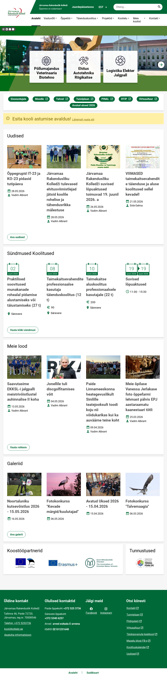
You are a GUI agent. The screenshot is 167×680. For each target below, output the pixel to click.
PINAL (108, 99)
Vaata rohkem (18, 447)
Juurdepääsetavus (83, 6)
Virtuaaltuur (149, 99)
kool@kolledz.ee (13, 629)
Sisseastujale (18, 99)
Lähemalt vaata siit (83, 119)
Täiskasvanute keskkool (140, 634)
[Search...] (159, 7)
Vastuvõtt (50, 20)
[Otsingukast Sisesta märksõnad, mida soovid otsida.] (138, 7)
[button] (7, 29)
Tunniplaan (85, 99)
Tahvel (63, 99)
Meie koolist (139, 20)
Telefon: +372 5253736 (17, 623)
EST (103, 7)
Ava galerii (16, 534)
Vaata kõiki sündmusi (22, 330)
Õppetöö (67, 20)
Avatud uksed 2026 (83, 105)
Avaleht (35, 18)
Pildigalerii (133, 621)
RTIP (127, 99)
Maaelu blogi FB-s (137, 640)
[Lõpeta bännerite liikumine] (3, 29)
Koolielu (124, 20)
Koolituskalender (136, 647)
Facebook (91, 610)
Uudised (131, 653)
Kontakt (155, 20)
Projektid (108, 20)
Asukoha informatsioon (17, 634)
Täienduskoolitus (87, 20)
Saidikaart (93, 672)
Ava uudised (17, 237)
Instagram (106, 610)
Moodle (42, 99)
